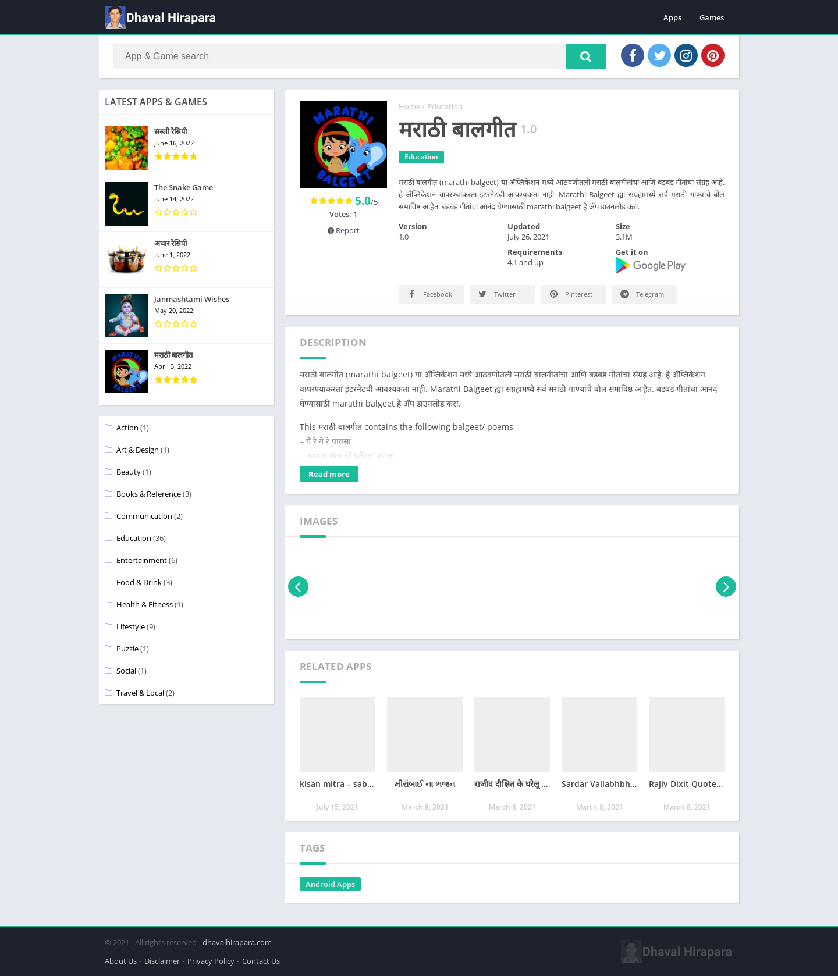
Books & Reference (148, 494)
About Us (121, 961)
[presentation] (298, 587)
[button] (586, 56)
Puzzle (127, 648)
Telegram (641, 294)
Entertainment (141, 560)
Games (711, 17)
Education (445, 106)
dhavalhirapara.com (237, 942)
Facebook (429, 294)
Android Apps (330, 884)
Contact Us (261, 961)
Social (126, 670)
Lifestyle (130, 626)
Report (344, 230)
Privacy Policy (211, 961)
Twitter (496, 294)
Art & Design (137, 449)
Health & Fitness (144, 604)
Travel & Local (140, 693)
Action (127, 427)
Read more (329, 474)
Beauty (128, 471)
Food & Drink (139, 582)
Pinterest (570, 294)
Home (409, 106)
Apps (672, 17)
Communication (144, 516)
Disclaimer (162, 961)
